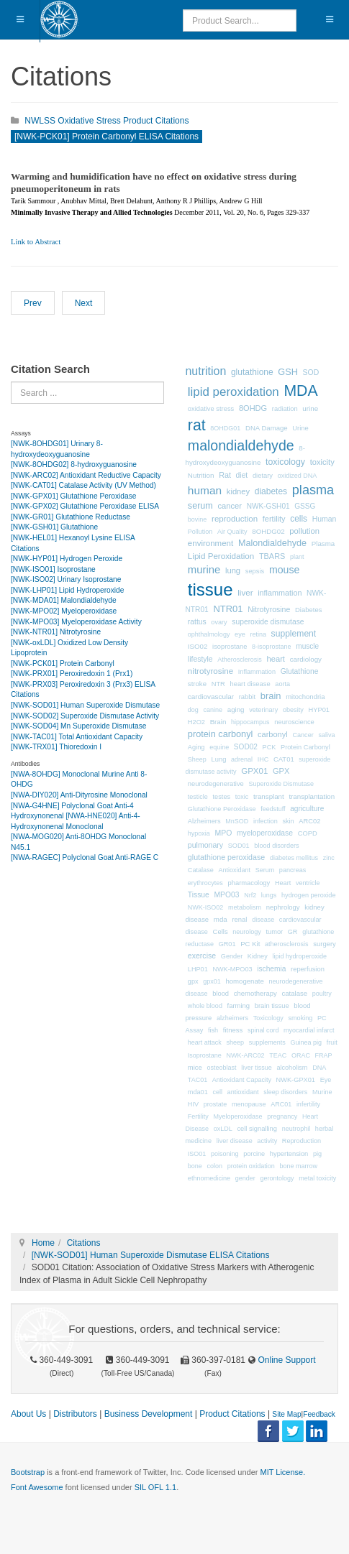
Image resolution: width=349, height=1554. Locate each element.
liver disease (235, 1140)
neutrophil (296, 1128)
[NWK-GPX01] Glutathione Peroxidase (73, 496)
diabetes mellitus (294, 857)
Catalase (201, 870)
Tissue (198, 895)
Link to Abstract (35, 242)
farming (238, 1005)
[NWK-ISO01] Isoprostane (53, 569)
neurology (246, 931)
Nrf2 (250, 895)
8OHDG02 (268, 531)
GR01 (227, 944)
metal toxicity (317, 1178)
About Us (28, 1414)
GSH (288, 371)
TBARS (272, 556)
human (205, 490)
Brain (218, 722)
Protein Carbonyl (305, 747)
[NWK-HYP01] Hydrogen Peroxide (66, 559)
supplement (294, 634)
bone (195, 1166)
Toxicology (268, 1018)
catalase (294, 993)
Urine (300, 428)
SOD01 (239, 845)
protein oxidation (251, 1166)
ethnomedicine (209, 1178)
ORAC (300, 1055)
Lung (219, 759)
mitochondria (305, 696)
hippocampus (250, 722)
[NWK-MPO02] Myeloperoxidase (64, 611)
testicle (198, 796)
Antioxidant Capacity (241, 1079)
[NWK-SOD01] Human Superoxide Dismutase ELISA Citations (151, 1255)
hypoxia (199, 833)
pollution (304, 531)
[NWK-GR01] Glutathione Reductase (70, 517)
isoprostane (229, 646)
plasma (313, 490)
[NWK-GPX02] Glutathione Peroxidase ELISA (85, 506)
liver (245, 592)
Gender (232, 956)
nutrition (206, 371)
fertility (274, 518)
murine (204, 569)
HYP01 (319, 709)
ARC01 (281, 1104)
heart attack (205, 1042)
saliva (326, 735)
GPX (281, 771)
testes (222, 796)
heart (276, 659)
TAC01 (197, 1079)
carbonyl (273, 734)
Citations (84, 1243)
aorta (282, 684)
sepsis (255, 571)
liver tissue (256, 1067)
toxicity (322, 462)
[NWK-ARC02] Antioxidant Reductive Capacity (86, 475)
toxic (242, 796)
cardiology (306, 659)
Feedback (319, 1414)
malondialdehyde (241, 445)
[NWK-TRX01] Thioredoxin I (56, 747)
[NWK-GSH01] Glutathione (54, 527)
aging (236, 709)
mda (220, 919)
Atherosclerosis (239, 659)
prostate (215, 1104)
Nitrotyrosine (269, 609)
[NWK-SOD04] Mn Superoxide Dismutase (79, 726)
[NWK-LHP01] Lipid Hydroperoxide (67, 590)
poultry (322, 993)
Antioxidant (234, 870)
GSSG (304, 506)
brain (270, 695)
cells (298, 519)
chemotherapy (255, 993)
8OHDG (253, 408)
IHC (263, 759)
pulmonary (205, 845)
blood (220, 993)
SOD (311, 372)
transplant (268, 796)
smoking (300, 1018)
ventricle (308, 883)
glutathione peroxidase (226, 857)
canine (213, 709)
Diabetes (308, 610)
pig (317, 1153)
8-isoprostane (271, 646)
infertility (308, 1104)
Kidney (258, 956)
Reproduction (301, 1140)
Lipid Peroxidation (221, 555)
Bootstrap (28, 1472)
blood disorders (276, 845)
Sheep (197, 759)
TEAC (277, 1055)
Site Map (286, 1414)
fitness (233, 1030)
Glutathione (300, 671)
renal (239, 919)
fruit (332, 1042)
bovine (197, 519)
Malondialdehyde (272, 543)
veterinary (263, 709)
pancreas (292, 870)
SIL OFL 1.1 (156, 1487)
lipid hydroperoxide (299, 956)
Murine (322, 1092)
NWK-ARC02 (246, 1055)
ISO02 (198, 646)
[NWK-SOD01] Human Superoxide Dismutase (85, 705)
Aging (196, 747)
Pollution (200, 531)
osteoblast (222, 1067)
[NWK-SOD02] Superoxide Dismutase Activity (85, 716)
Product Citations (232, 1414)
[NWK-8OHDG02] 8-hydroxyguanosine (74, 464)
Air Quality (232, 531)
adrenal (242, 759)
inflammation (280, 592)
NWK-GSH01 (268, 506)
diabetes (271, 491)
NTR (218, 684)
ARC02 (309, 821)
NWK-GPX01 (295, 1079)
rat (197, 425)
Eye (326, 1079)
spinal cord (263, 1030)
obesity (293, 709)
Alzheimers (204, 821)
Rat (225, 475)
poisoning (225, 1153)
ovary (219, 622)
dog (193, 709)
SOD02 (246, 747)
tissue (210, 589)
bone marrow (298, 1166)
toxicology (285, 462)
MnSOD (236, 821)
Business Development (148, 1414)
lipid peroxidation (233, 392)
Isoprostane (205, 1055)
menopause (249, 1104)
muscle (307, 646)
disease (263, 919)
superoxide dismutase (268, 622)
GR (293, 931)
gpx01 (212, 981)
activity (267, 1140)
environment (210, 543)
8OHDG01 (225, 428)
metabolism (244, 907)
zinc (329, 857)
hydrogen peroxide (308, 895)
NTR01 (228, 608)
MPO (223, 833)
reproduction (235, 518)
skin (288, 821)
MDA (300, 390)
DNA (319, 1067)
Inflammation (257, 671)
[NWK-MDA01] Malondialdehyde (64, 600)
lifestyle (200, 659)
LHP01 (198, 969)
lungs (269, 895)
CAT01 (283, 759)
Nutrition (201, 475)
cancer (230, 505)
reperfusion (308, 969)
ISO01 (197, 1153)
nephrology (283, 907)
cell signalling (257, 1128)
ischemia (271, 969)
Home (43, 1243)
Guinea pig (306, 1042)
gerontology (277, 1178)
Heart (283, 883)
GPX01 (254, 771)
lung (232, 570)
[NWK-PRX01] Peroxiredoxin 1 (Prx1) (71, 673)
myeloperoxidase (265, 833)
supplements (267, 1042)
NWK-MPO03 (232, 969)
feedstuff (272, 809)
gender (245, 1178)
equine (219, 747)
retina (258, 634)
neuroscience (294, 722)
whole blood (205, 1005)
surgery (324, 944)
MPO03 (227, 895)
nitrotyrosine (210, 670)
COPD (307, 833)
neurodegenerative (216, 783)
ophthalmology (209, 634)
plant (297, 556)
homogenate (244, 981)
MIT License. (282, 1472)
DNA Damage (266, 428)
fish (213, 1030)
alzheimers (232, 1018)
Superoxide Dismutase (281, 783)
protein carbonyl (220, 734)
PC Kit (250, 944)
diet (242, 475)
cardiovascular (211, 696)
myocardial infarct (309, 1030)
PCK (269, 747)
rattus (197, 622)
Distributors (75, 1414)
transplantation (312, 796)
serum (200, 506)
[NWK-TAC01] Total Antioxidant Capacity (76, 737)
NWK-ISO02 (206, 907)
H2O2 (196, 722)
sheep (236, 1042)
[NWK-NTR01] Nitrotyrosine (56, 632)
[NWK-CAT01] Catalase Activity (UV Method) (83, 485)
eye (240, 634)
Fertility (198, 1116)
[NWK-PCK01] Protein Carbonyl (62, 663)
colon (215, 1166)
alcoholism (291, 1067)
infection (265, 821)
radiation (285, 408)
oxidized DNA (297, 475)
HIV (193, 1104)
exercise (202, 955)
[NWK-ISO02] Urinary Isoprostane (66, 579)
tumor (275, 931)
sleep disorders (285, 1092)
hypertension (289, 1153)
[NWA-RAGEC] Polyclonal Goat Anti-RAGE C (84, 857)
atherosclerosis (287, 944)
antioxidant (243, 1092)
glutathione (252, 372)
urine (310, 408)
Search (11, 381)
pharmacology (249, 883)
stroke (197, 684)
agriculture (307, 809)
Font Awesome (37, 1487)
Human (324, 519)
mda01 (198, 1092)
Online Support (285, 1360)
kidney (238, 491)
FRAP (323, 1055)
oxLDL (223, 1128)
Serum (265, 870)
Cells (220, 931)
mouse (284, 569)
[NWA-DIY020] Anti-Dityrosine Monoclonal (79, 795)
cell (217, 1092)
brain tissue (272, 1005)
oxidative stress (211, 408)
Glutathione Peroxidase (222, 809)
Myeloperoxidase (238, 1116)
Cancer (302, 735)
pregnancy (282, 1116)
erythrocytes (205, 883)
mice (195, 1067)
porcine (254, 1153)
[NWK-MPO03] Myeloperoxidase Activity (76, 622)
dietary (263, 475)
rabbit (247, 696)
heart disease (250, 684)
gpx (193, 981)
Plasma (323, 543)
